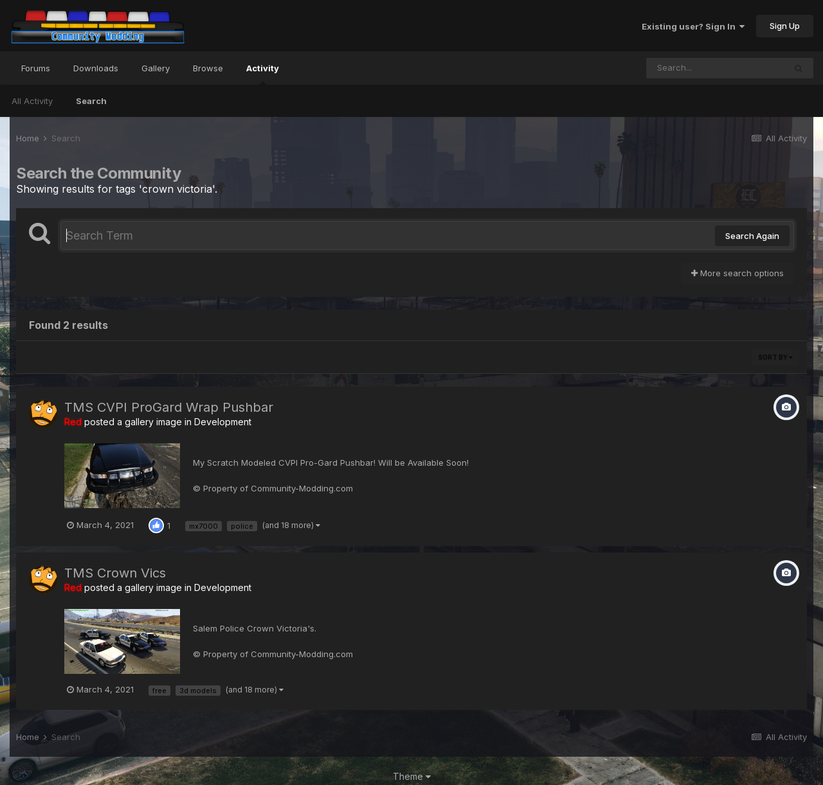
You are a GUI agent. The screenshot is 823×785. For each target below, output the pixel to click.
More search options (737, 273)
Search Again (752, 236)
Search (91, 101)
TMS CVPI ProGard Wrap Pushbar (168, 407)
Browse (208, 68)
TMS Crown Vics (115, 573)
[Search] (715, 68)
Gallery (155, 68)
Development (222, 421)
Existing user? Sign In (693, 26)
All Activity (32, 101)
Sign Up (785, 26)
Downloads (95, 68)
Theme (412, 776)
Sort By (775, 357)
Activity (262, 74)
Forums (35, 68)
